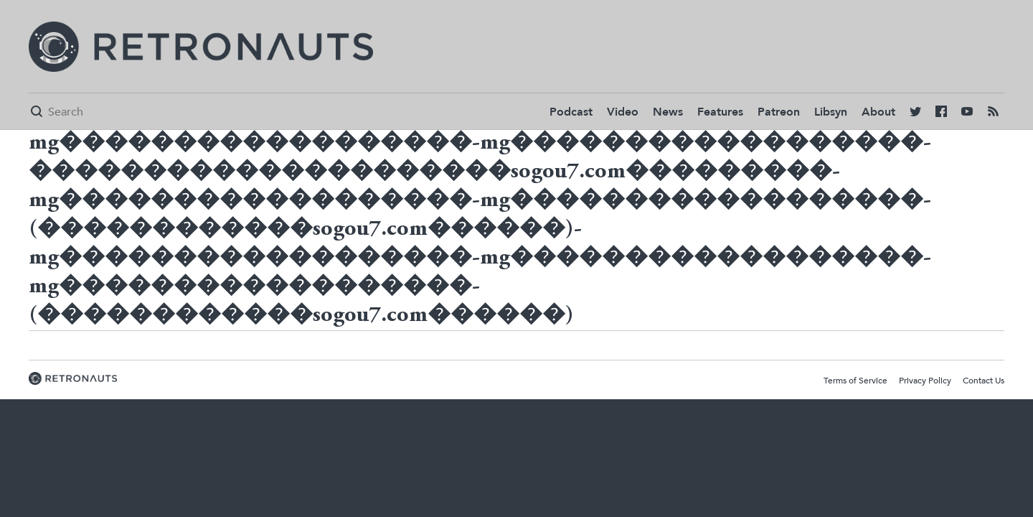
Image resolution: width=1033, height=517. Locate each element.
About (878, 112)
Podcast (571, 112)
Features (720, 112)
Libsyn (830, 112)
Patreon (779, 112)
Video (622, 112)
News (668, 112)
